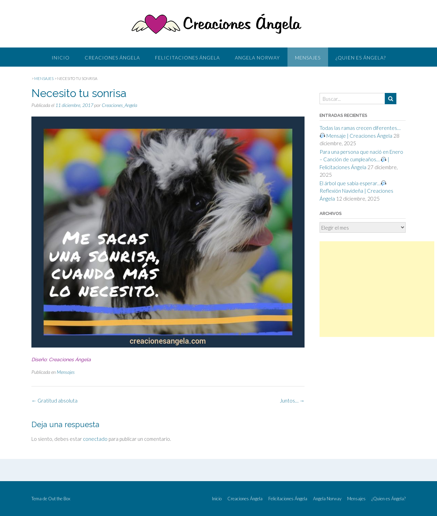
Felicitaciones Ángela (187, 57)
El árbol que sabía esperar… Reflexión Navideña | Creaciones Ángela (356, 191)
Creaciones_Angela (119, 105)
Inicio (61, 57)
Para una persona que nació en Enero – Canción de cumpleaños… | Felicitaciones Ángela (361, 159)
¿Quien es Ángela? (361, 57)
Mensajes (308, 57)
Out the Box (59, 498)
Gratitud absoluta (54, 400)
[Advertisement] (377, 289)
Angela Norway (257, 57)
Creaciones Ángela (112, 57)
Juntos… (292, 400)
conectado (95, 439)
